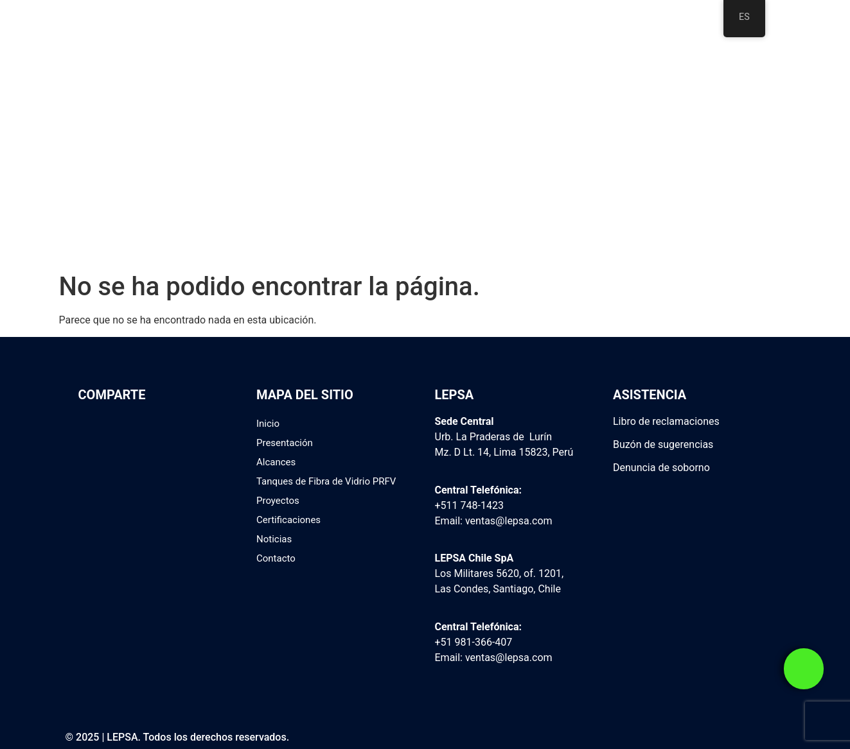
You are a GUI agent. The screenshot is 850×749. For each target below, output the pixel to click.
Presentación (284, 443)
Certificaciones (288, 520)
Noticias (274, 539)
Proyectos (277, 500)
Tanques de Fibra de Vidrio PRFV (326, 481)
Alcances (276, 462)
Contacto (276, 558)
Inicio (267, 423)
